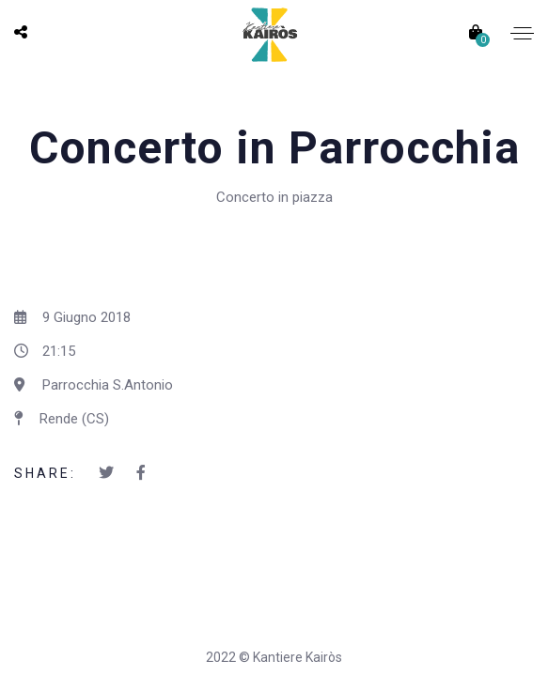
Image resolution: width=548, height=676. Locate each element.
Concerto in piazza (274, 197)
